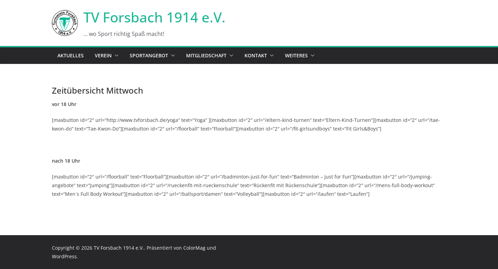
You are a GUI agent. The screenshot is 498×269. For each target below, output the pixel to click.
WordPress (64, 256)
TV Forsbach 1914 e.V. (154, 17)
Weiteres (296, 55)
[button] (115, 55)
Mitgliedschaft (206, 55)
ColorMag (194, 247)
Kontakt (256, 55)
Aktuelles (70, 55)
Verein (103, 55)
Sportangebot (149, 55)
